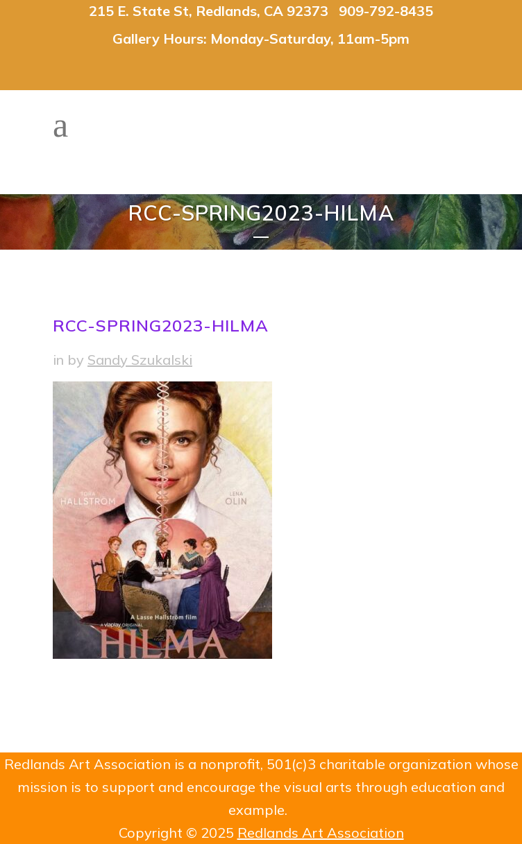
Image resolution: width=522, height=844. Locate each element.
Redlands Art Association (320, 832)
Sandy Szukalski (139, 359)
